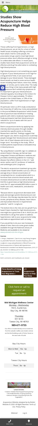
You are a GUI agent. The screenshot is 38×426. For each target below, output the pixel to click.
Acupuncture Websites (11, 402)
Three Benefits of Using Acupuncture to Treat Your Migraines (11, 271)
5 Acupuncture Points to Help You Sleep (30, 272)
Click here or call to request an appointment (19, 290)
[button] (2, 87)
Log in (25, 413)
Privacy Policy (20, 407)
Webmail (14, 413)
